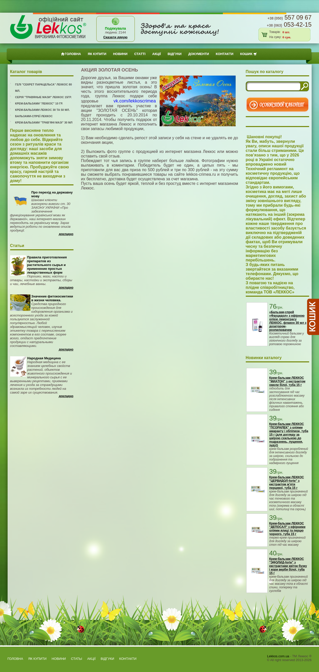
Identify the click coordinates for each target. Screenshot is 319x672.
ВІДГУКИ (174, 54)
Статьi (76, 659)
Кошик (248, 54)
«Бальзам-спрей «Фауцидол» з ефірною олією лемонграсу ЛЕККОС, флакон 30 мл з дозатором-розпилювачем (287, 321)
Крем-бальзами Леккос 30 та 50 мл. (42, 109)
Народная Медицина (44, 358)
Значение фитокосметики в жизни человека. (52, 298)
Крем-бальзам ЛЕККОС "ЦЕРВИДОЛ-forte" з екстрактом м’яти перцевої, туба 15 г (286, 482)
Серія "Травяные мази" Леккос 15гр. (43, 97)
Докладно (66, 234)
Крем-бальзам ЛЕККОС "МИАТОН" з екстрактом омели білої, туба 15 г (287, 381)
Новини (120, 54)
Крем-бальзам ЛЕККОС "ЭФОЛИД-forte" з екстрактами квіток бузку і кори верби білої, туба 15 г (288, 566)
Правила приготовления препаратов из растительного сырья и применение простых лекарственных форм (47, 264)
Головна (71, 54)
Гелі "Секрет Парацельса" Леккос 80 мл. (43, 87)
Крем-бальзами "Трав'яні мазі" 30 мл (43, 122)
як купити (97, 54)
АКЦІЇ (156, 54)
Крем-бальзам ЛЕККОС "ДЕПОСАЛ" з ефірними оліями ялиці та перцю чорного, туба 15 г (287, 529)
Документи (198, 54)
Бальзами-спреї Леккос (34, 116)
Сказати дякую (115, 37)
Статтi (139, 54)
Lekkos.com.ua (278, 656)
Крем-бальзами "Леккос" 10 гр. (39, 103)
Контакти (225, 54)
